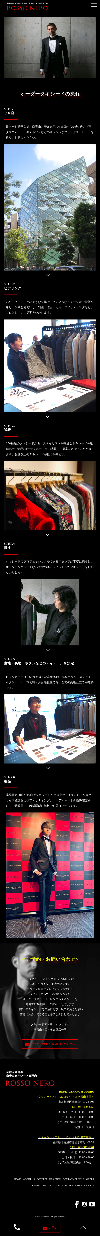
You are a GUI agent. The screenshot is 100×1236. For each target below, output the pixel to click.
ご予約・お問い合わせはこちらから (53, 1044)
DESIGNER (55, 1179)
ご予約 (53, 1227)
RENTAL (36, 1185)
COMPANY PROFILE (73, 1179)
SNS (58, 1185)
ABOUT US (29, 1179)
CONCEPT (42, 1179)
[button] (94, 5)
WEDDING (48, 1185)
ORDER (90, 1179)
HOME (17, 1179)
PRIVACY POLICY (84, 1185)
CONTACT (67, 1185)
